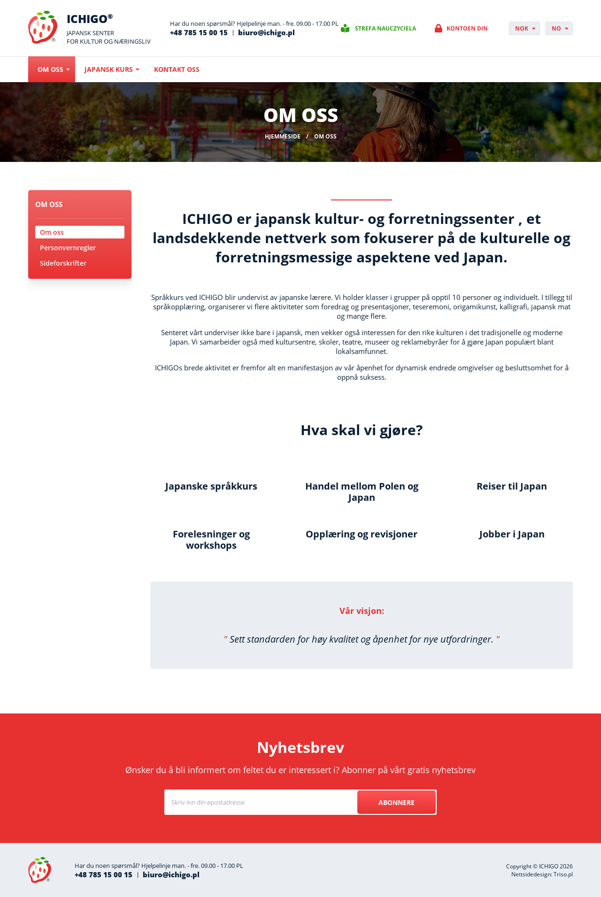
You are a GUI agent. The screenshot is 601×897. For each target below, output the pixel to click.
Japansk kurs (109, 69)
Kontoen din (467, 28)
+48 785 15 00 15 (199, 32)
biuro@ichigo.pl (266, 32)
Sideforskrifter (63, 263)
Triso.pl (563, 874)
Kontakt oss (177, 69)
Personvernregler (68, 247)
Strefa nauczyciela (385, 28)
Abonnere (396, 802)
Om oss (50, 69)
